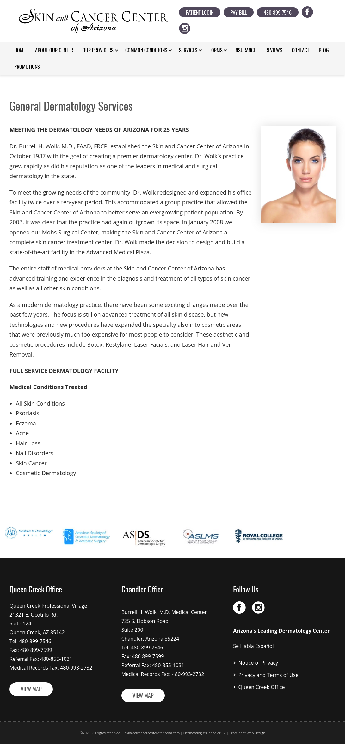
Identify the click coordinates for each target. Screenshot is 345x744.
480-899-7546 (278, 13)
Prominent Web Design (247, 732)
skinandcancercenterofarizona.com (152, 732)
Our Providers (98, 50)
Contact (300, 50)
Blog (324, 50)
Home (20, 50)
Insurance (245, 50)
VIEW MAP (31, 690)
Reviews (273, 50)
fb (311, 10)
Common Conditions (146, 50)
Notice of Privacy (258, 662)
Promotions (27, 67)
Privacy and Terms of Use (268, 674)
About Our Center (54, 50)
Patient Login (199, 13)
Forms (216, 50)
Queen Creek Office (261, 686)
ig (188, 26)
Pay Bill (239, 13)
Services (188, 50)
